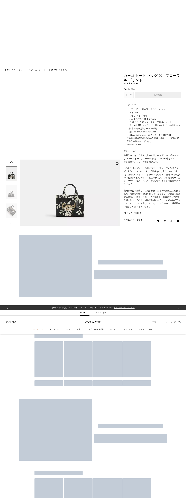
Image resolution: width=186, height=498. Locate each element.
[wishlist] (117, 41)
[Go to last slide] (7, 2)
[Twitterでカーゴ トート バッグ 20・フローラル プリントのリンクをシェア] (171, 184)
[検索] (156, 16)
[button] (11, 51)
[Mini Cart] (179, 16)
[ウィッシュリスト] (170, 16)
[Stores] (11, 16)
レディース (9, 33)
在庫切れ (158, 58)
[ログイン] (175, 16)
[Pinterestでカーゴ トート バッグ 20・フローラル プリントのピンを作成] (164, 184)
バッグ (18, 33)
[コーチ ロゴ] (93, 17)
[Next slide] (179, 2)
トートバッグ (28, 33)
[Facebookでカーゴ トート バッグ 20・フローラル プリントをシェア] (158, 184)
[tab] (84, 7)
